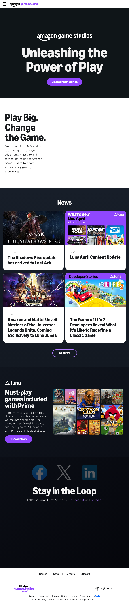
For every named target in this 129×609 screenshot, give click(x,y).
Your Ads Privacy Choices (85, 596)
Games (43, 574)
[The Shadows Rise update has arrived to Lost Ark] (33, 228)
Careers (70, 574)
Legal (31, 596)
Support (85, 574)
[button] (4, 4)
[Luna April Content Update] (95, 228)
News (56, 574)
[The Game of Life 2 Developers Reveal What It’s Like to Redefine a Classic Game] (95, 290)
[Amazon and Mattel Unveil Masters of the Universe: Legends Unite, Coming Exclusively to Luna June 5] (33, 290)
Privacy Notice (44, 596)
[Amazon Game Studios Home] (24, 5)
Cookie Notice (61, 596)
